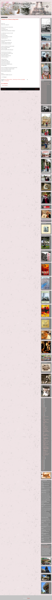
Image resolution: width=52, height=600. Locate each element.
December (44, 407)
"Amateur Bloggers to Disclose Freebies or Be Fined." (45, 547)
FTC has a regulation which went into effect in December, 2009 (46, 546)
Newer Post (3, 89)
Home (20, 89)
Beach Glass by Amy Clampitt (45, 443)
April (43, 415)
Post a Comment (5, 85)
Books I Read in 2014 (44, 98)
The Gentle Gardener (45, 428)
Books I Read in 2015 (44, 97)
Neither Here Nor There (45, 416)
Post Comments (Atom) (22, 91)
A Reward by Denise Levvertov (45, 450)
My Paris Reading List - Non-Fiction (45, 84)
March (44, 456)
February (44, 457)
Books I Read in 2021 (44, 90)
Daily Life (44, 417)
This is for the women (45, 430)
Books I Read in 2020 (44, 91)
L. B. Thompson (6, 80)
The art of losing (45, 429)
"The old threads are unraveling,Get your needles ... (45, 438)
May (43, 414)
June (43, 413)
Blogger (28, 598)
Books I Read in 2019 (44, 92)
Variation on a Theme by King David (46, 435)
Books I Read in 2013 (44, 99)
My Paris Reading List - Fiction (45, 83)
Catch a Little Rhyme (45, 451)
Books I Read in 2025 (44, 85)
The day (44, 418)
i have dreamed (44, 421)
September (44, 410)
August (44, 411)
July (43, 412)
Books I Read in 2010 (44, 103)
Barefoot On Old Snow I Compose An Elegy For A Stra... (46, 448)
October (44, 409)
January (44, 458)
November (44, 408)
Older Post (37, 89)
